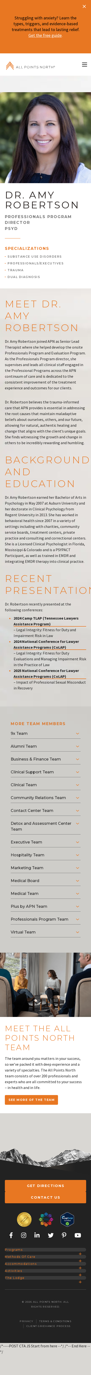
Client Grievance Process (48, 1368)
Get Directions (46, 1180)
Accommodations (26, 1287)
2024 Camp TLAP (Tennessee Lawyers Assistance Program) (46, 615)
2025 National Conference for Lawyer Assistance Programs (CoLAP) (46, 667)
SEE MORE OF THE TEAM (31, 1094)
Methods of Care (25, 1273)
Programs (17, 1258)
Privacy (26, 1364)
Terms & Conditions (55, 1364)
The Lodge (18, 1316)
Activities (17, 1302)
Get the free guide (45, 35)
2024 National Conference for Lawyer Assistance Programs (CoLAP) (46, 638)
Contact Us (45, 1196)
